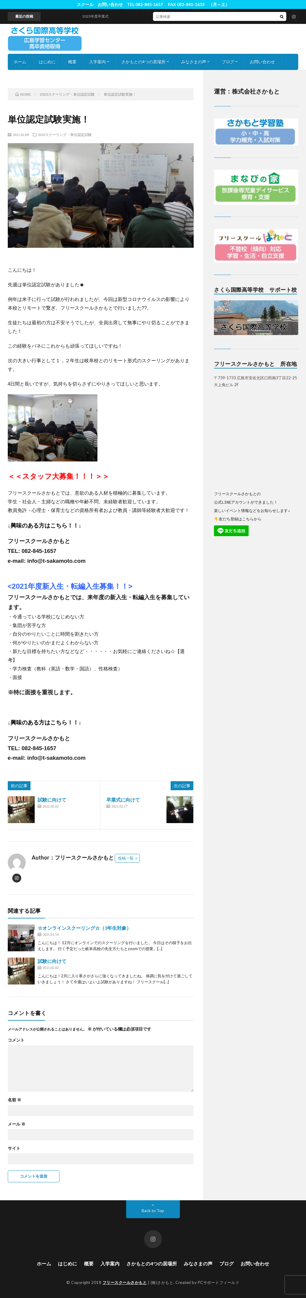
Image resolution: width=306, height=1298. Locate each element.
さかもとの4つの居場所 (143, 61)
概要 (72, 61)
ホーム (20, 61)
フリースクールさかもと (124, 1282)
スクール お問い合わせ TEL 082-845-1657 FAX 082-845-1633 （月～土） (153, 4)
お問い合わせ (262, 61)
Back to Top (153, 1210)
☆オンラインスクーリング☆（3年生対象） (84, 928)
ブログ (228, 61)
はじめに (47, 61)
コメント (16, 1040)
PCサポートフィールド (219, 1282)
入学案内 (97, 61)
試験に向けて (52, 799)
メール (16, 1124)
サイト (14, 1148)
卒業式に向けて (123, 799)
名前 (14, 1100)
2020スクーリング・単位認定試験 (65, 134)
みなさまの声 (193, 61)
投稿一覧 (126, 858)
